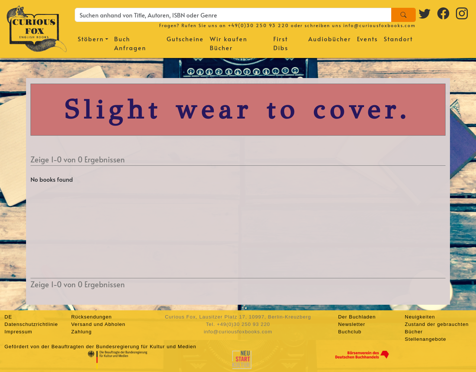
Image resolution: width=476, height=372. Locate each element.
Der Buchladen (357, 317)
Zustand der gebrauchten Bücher (437, 327)
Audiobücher (329, 39)
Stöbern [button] (91, 39)
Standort (398, 39)
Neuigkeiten (420, 317)
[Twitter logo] (425, 13)
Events (367, 39)
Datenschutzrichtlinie (31, 324)
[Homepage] (36, 28)
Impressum (18, 331)
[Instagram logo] (462, 13)
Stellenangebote (425, 339)
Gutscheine (185, 39)
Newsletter (351, 324)
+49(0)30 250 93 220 (258, 25)
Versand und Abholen (98, 324)
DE (8, 317)
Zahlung (81, 331)
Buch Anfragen (130, 43)
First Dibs (280, 43)
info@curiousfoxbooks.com (379, 25)
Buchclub (349, 331)
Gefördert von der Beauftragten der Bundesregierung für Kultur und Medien (100, 346)
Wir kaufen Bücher (228, 43)
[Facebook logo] (443, 13)
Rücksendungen (91, 317)
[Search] (403, 15)
